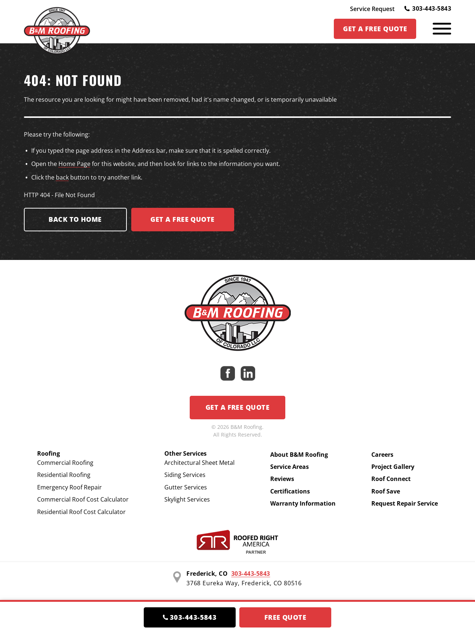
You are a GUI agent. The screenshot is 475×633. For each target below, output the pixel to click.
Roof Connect (391, 479)
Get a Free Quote (237, 407)
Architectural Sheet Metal (199, 463)
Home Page (74, 164)
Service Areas (289, 467)
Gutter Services (185, 487)
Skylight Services (187, 499)
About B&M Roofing (299, 455)
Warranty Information (303, 503)
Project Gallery (392, 467)
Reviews (282, 479)
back (62, 177)
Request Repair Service (404, 503)
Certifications (290, 491)
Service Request (372, 9)
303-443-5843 (427, 8)
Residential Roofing (63, 475)
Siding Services (185, 475)
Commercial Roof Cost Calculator (83, 499)
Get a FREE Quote (182, 219)
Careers (382, 455)
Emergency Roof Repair (69, 487)
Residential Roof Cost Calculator (81, 512)
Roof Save (385, 491)
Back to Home (75, 219)
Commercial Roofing (65, 463)
